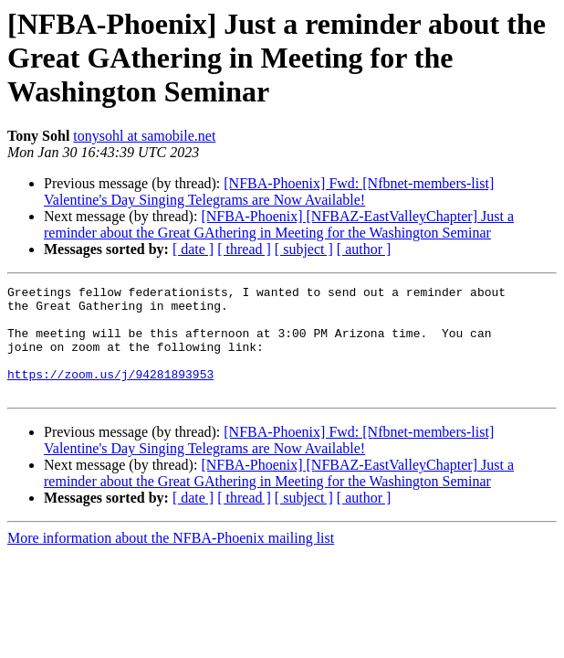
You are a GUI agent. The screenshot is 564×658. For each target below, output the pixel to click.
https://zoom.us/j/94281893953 (110, 393)
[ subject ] (304, 249)
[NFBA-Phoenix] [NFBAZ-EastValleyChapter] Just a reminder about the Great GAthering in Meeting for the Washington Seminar (279, 224)
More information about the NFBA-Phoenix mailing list (170, 560)
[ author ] (364, 249)
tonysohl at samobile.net (144, 135)
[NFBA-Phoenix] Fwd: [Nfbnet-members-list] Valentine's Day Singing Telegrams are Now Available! (269, 191)
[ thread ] (244, 249)
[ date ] (193, 249)
